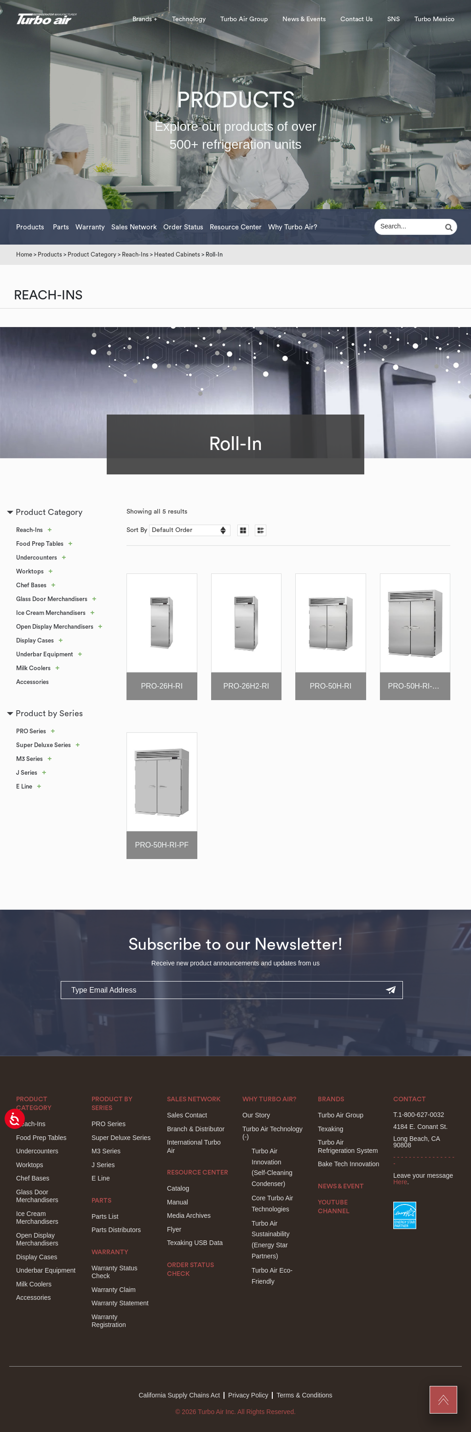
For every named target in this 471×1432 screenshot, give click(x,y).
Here (400, 1182)
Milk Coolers (33, 668)
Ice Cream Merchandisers (51, 613)
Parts (61, 227)
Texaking (330, 1129)
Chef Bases (31, 585)
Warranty (90, 227)
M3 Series (29, 759)
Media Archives (189, 1215)
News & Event (341, 1186)
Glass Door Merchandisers (51, 599)
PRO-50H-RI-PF (162, 845)
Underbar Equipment (44, 654)
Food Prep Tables (39, 544)
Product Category (92, 254)
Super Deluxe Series (43, 745)
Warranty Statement (120, 1303)
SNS (393, 19)
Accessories (32, 682)
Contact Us (356, 19)
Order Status (183, 227)
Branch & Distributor (195, 1129)
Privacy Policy (248, 1395)
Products (30, 227)
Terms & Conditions (304, 1395)
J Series (26, 773)
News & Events (304, 19)
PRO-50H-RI (330, 686)
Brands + (144, 19)
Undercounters (36, 558)
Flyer (174, 1229)
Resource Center (236, 227)
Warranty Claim (114, 1289)
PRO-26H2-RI (246, 686)
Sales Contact (187, 1115)
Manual (177, 1202)
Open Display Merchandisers (54, 627)
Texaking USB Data (195, 1242)
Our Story (256, 1115)
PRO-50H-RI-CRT (418, 686)
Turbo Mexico (434, 19)
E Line (24, 786)
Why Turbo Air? (292, 227)
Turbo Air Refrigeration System (348, 1146)
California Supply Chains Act (179, 1395)
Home (24, 254)
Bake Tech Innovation (348, 1164)
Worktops (30, 571)
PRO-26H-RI (162, 686)
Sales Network (134, 227)
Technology (189, 19)
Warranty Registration (109, 1321)
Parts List (105, 1216)
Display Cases (35, 640)
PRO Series (31, 731)
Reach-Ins (135, 254)
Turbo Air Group (244, 19)
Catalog (178, 1188)
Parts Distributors (116, 1229)
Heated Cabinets (177, 254)
